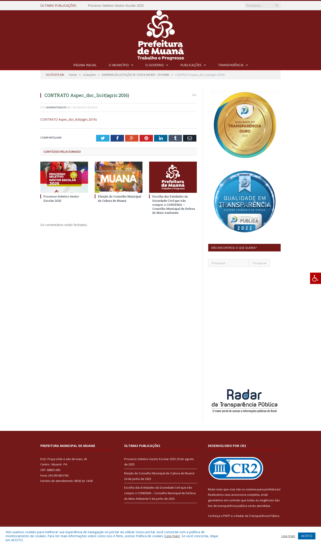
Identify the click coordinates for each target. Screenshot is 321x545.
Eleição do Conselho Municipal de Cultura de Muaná (119, 198)
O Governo (154, 65)
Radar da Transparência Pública (257, 516)
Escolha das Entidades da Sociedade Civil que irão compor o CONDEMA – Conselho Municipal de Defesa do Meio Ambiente (173, 204)
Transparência (230, 65)
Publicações (191, 65)
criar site (235, 489)
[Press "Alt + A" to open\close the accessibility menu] (315, 278)
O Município (119, 65)
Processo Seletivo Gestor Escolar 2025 (116, 6)
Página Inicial (85, 65)
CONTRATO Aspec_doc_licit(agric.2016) (68, 119)
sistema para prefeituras (263, 489)
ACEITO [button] (306, 536)
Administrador (56, 107)
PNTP (226, 516)
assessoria (238, 495)
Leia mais (172, 536)
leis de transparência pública (227, 506)
